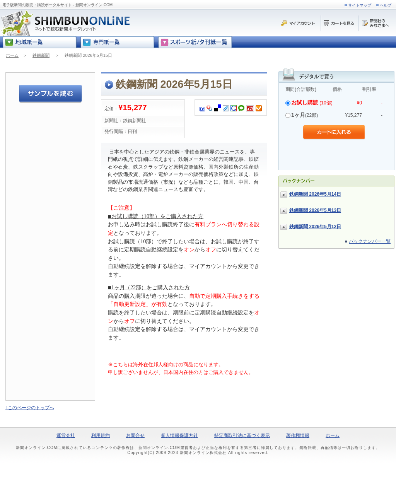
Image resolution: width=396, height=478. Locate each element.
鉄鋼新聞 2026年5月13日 (315, 210)
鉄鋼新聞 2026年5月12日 (315, 226)
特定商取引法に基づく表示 (242, 435)
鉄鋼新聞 (41, 55)
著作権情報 (297, 435)
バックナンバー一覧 (370, 241)
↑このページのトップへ (29, 407)
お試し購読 (304, 102)
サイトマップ (359, 5)
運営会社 (65, 435)
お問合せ (135, 435)
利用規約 (100, 435)
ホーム (12, 55)
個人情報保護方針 (179, 435)
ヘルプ (385, 5)
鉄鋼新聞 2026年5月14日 (315, 194)
